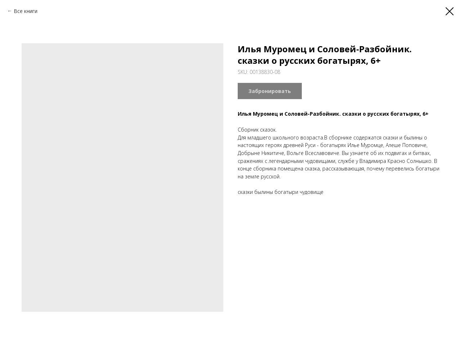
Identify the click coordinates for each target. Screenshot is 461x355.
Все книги (25, 11)
